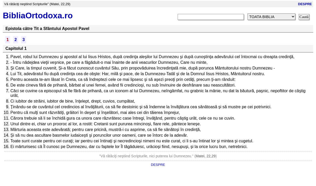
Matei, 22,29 (205, 156)
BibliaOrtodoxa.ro (38, 15)
